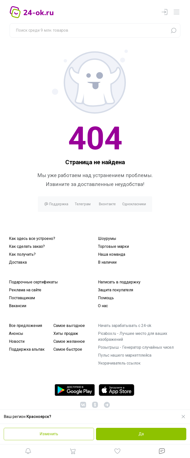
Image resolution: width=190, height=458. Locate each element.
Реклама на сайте (25, 290)
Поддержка (56, 204)
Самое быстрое (67, 349)
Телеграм (83, 204)
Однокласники (134, 204)
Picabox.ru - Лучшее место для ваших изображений (132, 336)
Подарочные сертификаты (33, 282)
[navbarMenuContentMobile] (176, 12)
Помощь (106, 298)
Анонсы (16, 333)
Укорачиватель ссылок (119, 363)
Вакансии (17, 305)
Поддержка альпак (27, 349)
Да (141, 434)
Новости (16, 341)
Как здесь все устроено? (32, 238)
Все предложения (25, 325)
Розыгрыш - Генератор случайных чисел (136, 347)
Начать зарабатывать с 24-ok (124, 325)
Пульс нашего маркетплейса (124, 355)
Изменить (49, 434)
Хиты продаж (65, 333)
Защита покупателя (115, 290)
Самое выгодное (69, 325)
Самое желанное (69, 341)
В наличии (107, 262)
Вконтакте (107, 204)
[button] (28, 452)
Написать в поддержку (119, 282)
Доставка (18, 262)
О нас (103, 305)
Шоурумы (107, 238)
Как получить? (22, 254)
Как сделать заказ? (27, 246)
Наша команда (111, 254)
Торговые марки (113, 246)
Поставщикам (22, 298)
